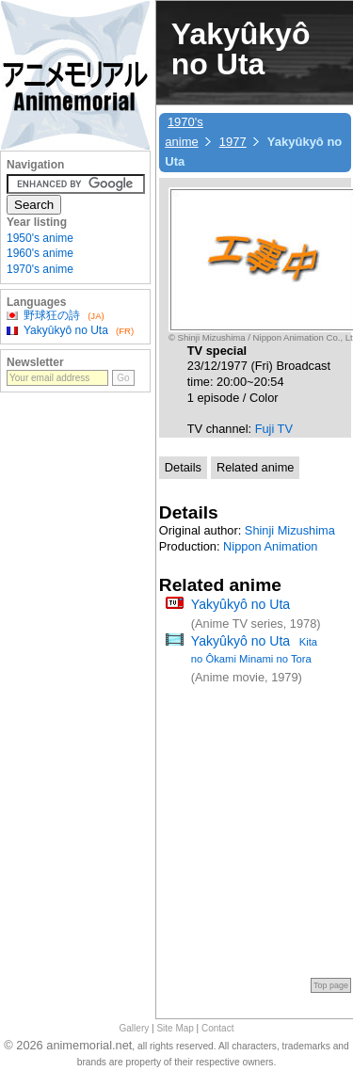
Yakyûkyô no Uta (240, 604)
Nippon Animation (270, 546)
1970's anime (40, 269)
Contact (217, 1028)
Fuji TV (274, 429)
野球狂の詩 (52, 315)
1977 (233, 142)
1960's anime (40, 253)
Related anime (256, 467)
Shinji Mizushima (290, 530)
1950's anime (40, 238)
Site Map (174, 1028)
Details (183, 467)
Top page (330, 985)
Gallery (135, 1028)
